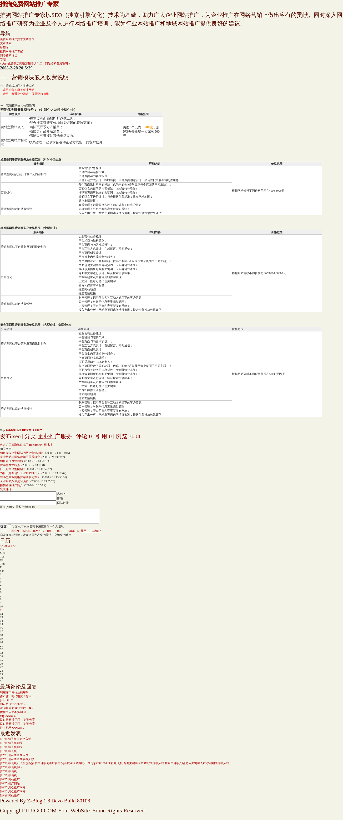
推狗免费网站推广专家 (29, 4)
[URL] (4, 533)
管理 (3, 59)
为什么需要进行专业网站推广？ (20, 473)
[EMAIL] (25, 533)
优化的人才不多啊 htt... (14, 715)
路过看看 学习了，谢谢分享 (17, 722)
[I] (54, 533)
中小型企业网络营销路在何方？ (20, 477)
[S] (64, 533)
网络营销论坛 (8, 55)
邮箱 (60, 498)
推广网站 (10, 786)
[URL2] (14, 533)
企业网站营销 (24, 430)
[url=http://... (7, 703)
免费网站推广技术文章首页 (17, 39)
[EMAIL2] (39, 533)
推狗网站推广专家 (11, 51)
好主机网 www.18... (12, 730)
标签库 (4, 47)
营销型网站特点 (10, 465)
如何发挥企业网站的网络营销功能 (22, 453)
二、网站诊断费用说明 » (54, 63)
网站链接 (63, 503)
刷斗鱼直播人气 (14, 758)
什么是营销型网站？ (13, 469)
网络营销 (10, 430)
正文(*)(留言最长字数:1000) (17, 507)
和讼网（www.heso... (12, 706)
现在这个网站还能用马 (14, 695)
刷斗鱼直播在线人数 (17, 762)
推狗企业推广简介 (11, 485)
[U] (59, 533)
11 (1, 613)
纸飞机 (8, 754)
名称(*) (61, 493)
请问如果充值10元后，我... (17, 711)
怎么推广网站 (12, 790)
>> (14, 548)
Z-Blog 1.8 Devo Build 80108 (58, 803)
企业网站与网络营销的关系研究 (20, 457)
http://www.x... (8, 718)
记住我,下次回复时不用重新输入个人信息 (38, 529)
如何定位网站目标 (11, 461)
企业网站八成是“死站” (14, 481)
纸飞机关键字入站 (15, 741)
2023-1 (8, 548)
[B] (49, 533)
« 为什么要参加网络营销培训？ (19, 63)
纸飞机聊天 (11, 745)
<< (1, 548)
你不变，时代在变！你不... (17, 699)
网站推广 (10, 782)
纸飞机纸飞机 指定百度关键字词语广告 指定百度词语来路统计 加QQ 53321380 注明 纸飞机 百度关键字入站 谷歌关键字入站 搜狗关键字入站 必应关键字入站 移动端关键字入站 (114, 766)
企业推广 (37, 430)
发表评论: (6, 489)
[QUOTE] (74, 533)
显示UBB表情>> (91, 533)
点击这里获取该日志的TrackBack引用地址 (26, 444)
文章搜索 (5, 43)
